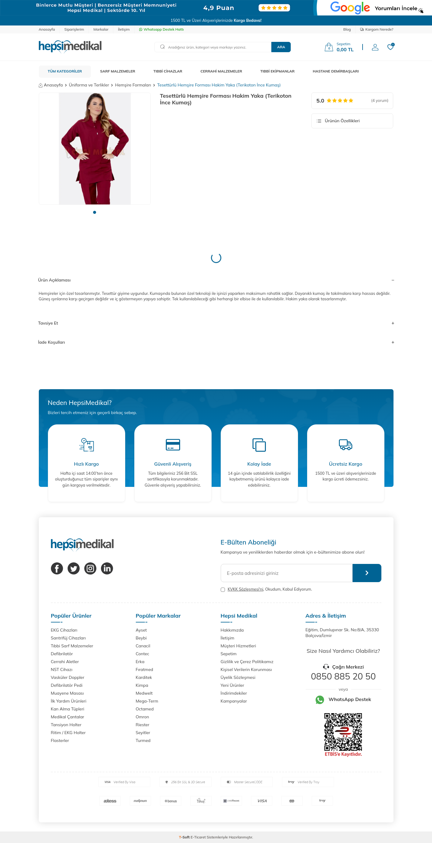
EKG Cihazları (64, 630)
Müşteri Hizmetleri (238, 646)
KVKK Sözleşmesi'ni (245, 589)
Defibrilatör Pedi (67, 685)
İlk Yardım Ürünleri (68, 701)
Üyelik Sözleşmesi (238, 677)
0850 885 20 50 (343, 676)
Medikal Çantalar (67, 717)
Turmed (143, 740)
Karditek (144, 677)
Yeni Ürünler (232, 685)
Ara (281, 47)
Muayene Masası (67, 693)
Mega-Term (147, 701)
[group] (95, 148)
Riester (142, 724)
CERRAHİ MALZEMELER (221, 71)
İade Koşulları (216, 342)
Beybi (141, 638)
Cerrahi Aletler (65, 661)
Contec (142, 653)
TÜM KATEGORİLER (65, 71)
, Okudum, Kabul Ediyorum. (266, 589)
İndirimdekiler (234, 693)
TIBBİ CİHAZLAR (167, 71)
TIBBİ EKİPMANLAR (277, 71)
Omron (142, 717)
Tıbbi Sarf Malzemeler (72, 646)
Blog (347, 29)
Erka (140, 661)
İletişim (124, 29)
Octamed (145, 709)
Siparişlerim (74, 29)
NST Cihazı (61, 669)
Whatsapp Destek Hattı (161, 29)
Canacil (143, 646)
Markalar (101, 29)
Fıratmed (144, 669)
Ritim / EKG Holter (68, 732)
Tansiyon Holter (66, 724)
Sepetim (229, 653)
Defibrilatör (62, 653)
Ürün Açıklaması (216, 280)
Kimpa (142, 685)
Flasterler (60, 740)
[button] (94, 212)
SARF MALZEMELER (117, 71)
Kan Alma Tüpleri (67, 709)
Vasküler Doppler (68, 677)
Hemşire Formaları (133, 85)
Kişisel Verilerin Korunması (246, 669)
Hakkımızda (232, 630)
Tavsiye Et (216, 323)
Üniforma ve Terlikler (89, 85)
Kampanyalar (234, 701)
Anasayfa (47, 29)
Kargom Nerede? (376, 29)
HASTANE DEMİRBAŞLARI (336, 71)
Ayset (141, 630)
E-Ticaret (198, 837)
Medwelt (144, 693)
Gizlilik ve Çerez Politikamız (247, 661)
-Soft (185, 837)
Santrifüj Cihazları (68, 638)
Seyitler (143, 732)
